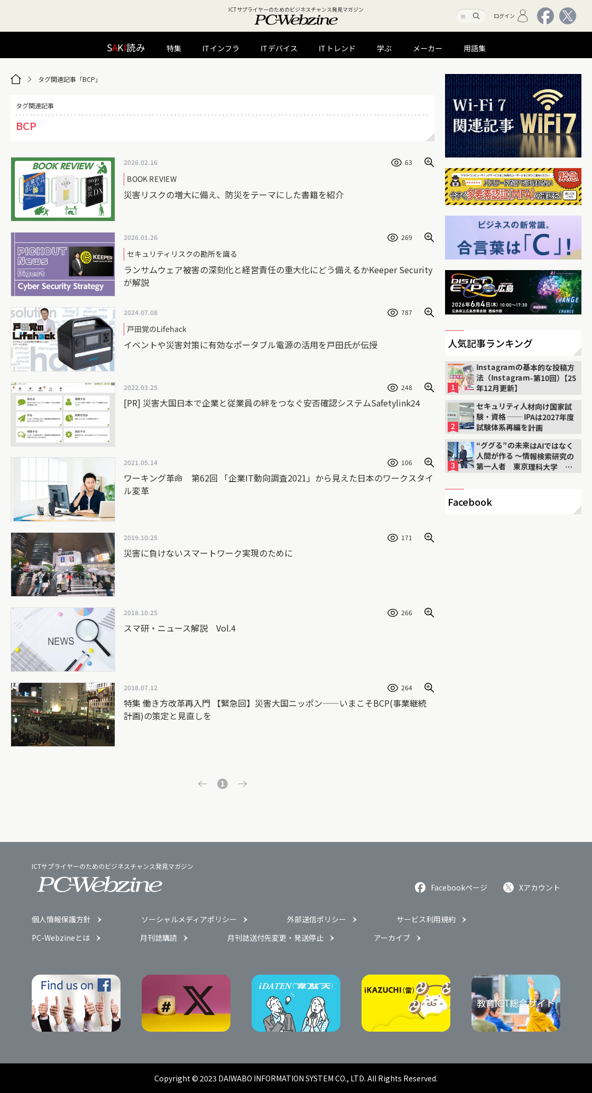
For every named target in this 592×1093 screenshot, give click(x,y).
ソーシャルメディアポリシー (189, 919)
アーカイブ (392, 937)
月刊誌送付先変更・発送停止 (275, 937)
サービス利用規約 (426, 919)
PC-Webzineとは (61, 937)
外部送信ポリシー (316, 919)
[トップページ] (16, 79)
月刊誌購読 (158, 937)
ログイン (511, 16)
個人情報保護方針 (61, 919)
